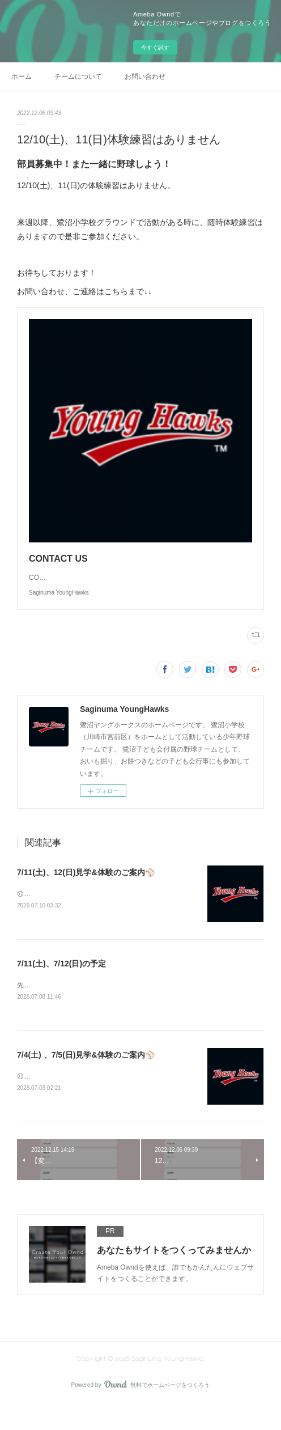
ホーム (21, 76)
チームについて (78, 76)
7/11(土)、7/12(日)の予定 (61, 986)
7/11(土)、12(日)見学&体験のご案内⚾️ (86, 894)
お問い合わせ (145, 76)
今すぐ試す (155, 47)
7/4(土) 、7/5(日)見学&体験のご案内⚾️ (86, 1079)
